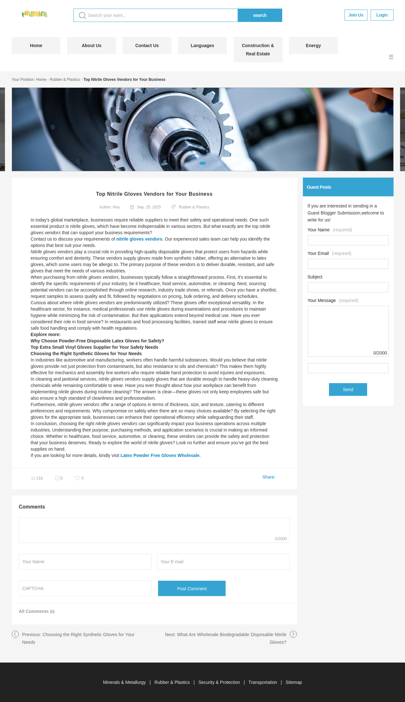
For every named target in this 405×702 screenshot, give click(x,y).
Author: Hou (110, 207)
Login (382, 15)
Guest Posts (319, 187)
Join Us (355, 15)
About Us (91, 45)
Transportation (263, 682)
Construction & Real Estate (258, 49)
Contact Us (147, 45)
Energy (313, 45)
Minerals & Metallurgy (125, 682)
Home (36, 45)
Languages (202, 45)
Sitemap (294, 682)
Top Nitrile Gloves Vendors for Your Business (124, 79)
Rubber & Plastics (65, 79)
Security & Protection (220, 682)
